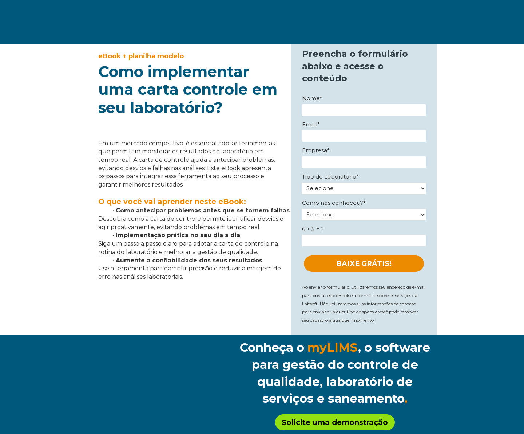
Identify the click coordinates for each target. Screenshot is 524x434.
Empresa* (316, 150)
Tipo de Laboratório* (330, 176)
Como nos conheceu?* (334, 203)
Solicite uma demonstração (335, 422)
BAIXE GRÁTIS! (364, 263)
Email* (311, 124)
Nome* (312, 98)
